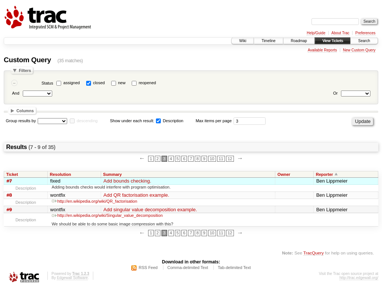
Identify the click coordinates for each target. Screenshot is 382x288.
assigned (71, 82)
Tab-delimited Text (234, 267)
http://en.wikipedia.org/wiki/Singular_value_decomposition (107, 215)
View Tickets (332, 41)
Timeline (268, 41)
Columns (25, 110)
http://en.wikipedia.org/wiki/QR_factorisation (94, 201)
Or (335, 93)
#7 (9, 181)
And (15, 93)
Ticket (12, 174)
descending (86, 120)
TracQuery (313, 252)
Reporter (324, 174)
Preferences (366, 33)
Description (169, 120)
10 (212, 158)
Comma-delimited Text (187, 267)
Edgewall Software (72, 278)
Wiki (242, 41)
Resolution (60, 174)
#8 (9, 195)
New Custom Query (359, 50)
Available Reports (322, 50)
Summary (112, 174)
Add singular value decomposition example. (150, 209)
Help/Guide (316, 33)
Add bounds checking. (127, 181)
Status (47, 83)
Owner (284, 174)
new (121, 82)
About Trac (340, 33)
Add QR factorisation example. (136, 195)
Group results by (21, 120)
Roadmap (299, 41)
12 (230, 158)
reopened (147, 82)
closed (99, 82)
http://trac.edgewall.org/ (358, 278)
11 (221, 158)
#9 (9, 209)
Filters (25, 70)
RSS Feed (148, 267)
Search (364, 41)
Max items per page (213, 120)
